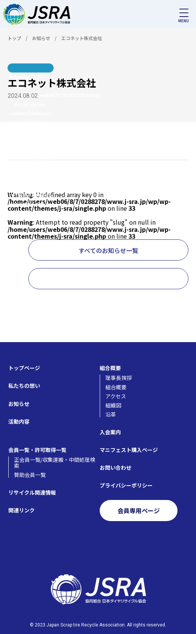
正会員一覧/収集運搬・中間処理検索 (54, 463)
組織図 (113, 405)
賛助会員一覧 (30, 475)
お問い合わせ (115, 467)
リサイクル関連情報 (32, 492)
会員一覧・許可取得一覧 (37, 450)
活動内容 (18, 421)
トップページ (24, 368)
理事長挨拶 (118, 378)
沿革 (110, 414)
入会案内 (110, 432)
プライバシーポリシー (126, 485)
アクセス (115, 396)
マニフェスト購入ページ (129, 450)
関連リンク (21, 510)
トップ (14, 38)
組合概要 (110, 368)
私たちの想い (24, 386)
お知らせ (41, 38)
